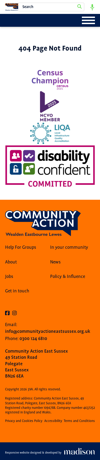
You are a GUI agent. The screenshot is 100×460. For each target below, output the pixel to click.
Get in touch (17, 291)
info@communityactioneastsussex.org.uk (47, 331)
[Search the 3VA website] (51, 7)
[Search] (79, 7)
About (11, 262)
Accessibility (53, 421)
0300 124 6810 (33, 338)
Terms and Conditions (79, 421)
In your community (69, 247)
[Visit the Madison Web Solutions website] (50, 453)
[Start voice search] (92, 7)
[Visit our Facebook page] (7, 313)
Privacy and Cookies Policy (23, 421)
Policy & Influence (67, 277)
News (55, 262)
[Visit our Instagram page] (14, 313)
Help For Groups (20, 247)
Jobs (9, 277)
